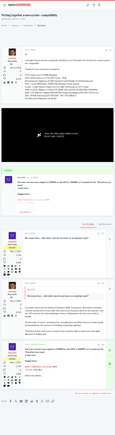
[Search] (111, 5)
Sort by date (88, 224)
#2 (103, 233)
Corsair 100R (31, 369)
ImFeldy (7, 19)
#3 (103, 283)
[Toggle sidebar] (105, 5)
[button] (4, 5)
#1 (110, 50)
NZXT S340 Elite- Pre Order (39, 366)
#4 (103, 345)
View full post (25, 212)
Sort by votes (105, 224)
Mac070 (21, 177)
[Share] (106, 50)
